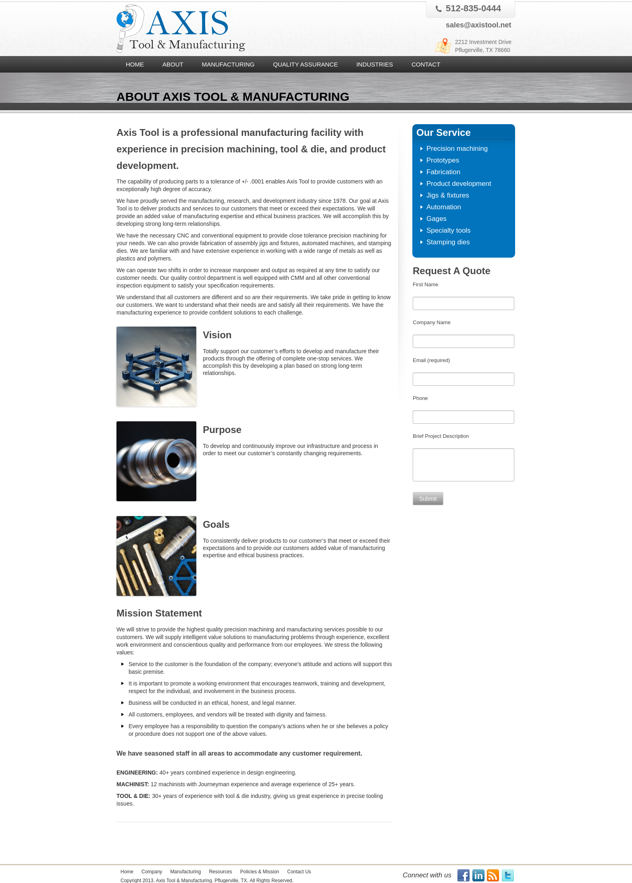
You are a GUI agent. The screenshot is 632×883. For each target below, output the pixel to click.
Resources (220, 872)
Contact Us (299, 872)
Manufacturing (228, 64)
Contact (426, 64)
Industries (374, 64)
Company (151, 872)
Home (135, 64)
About (172, 64)
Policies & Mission (259, 872)
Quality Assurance (305, 64)
